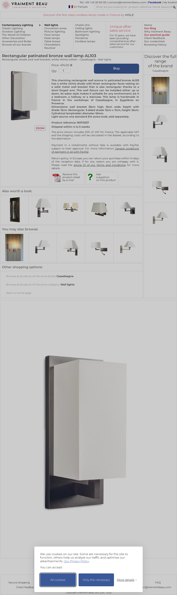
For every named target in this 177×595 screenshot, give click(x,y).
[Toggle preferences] (125, 579)
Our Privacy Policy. (76, 561)
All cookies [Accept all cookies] (57, 580)
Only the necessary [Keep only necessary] (96, 580)
